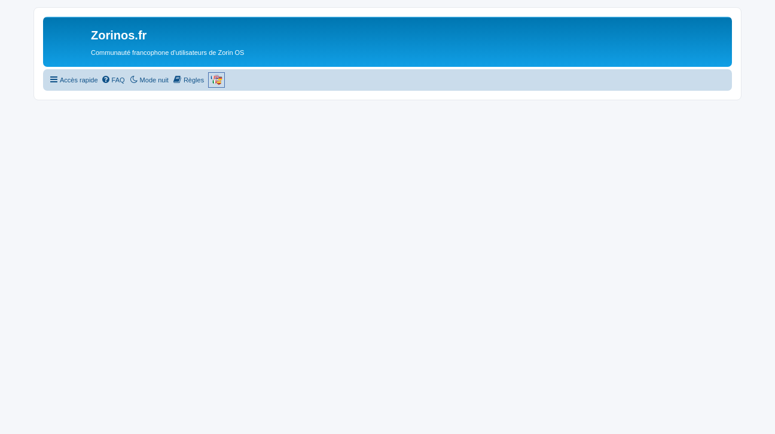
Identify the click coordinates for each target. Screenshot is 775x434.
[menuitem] (113, 80)
